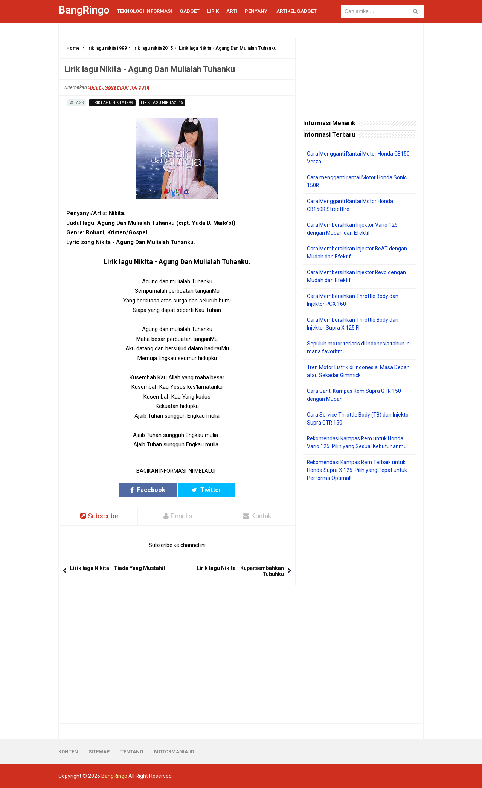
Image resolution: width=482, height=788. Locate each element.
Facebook (147, 489)
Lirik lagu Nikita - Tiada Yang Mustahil (117, 568)
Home (73, 48)
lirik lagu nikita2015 (152, 48)
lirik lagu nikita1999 (106, 48)
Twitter (206, 489)
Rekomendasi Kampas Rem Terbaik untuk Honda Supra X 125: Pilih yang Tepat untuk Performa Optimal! (357, 470)
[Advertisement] (359, 603)
